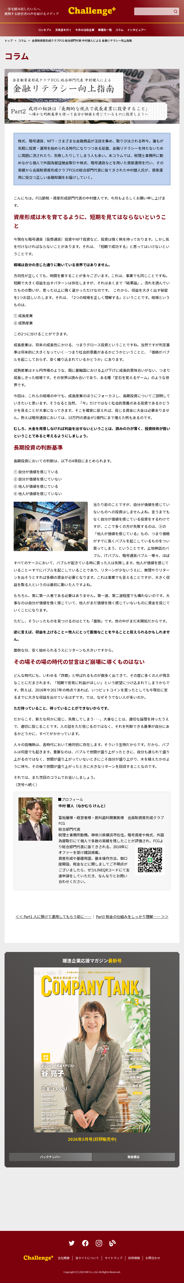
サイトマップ (113, 1258)
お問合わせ (153, 1258)
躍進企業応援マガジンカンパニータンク (38, 1258)
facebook (85, 1243)
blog (112, 1243)
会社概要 (64, 1258)
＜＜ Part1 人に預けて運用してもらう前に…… (53, 916)
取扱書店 (133, 1157)
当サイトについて (87, 1258)
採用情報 (134, 1258)
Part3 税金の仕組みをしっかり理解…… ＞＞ (132, 916)
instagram (99, 1243)
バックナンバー (50, 1157)
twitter (71, 1243)
